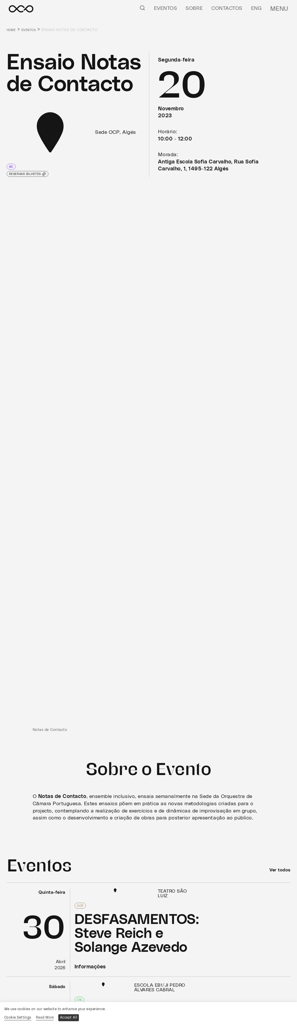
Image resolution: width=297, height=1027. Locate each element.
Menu (281, 8)
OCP (81, 905)
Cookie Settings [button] (18, 1017)
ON (79, 999)
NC (12, 167)
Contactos (230, 8)
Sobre (197, 8)
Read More (46, 1017)
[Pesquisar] (145, 7)
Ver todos (278, 870)
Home (12, 30)
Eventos (168, 8)
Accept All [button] (72, 1017)
